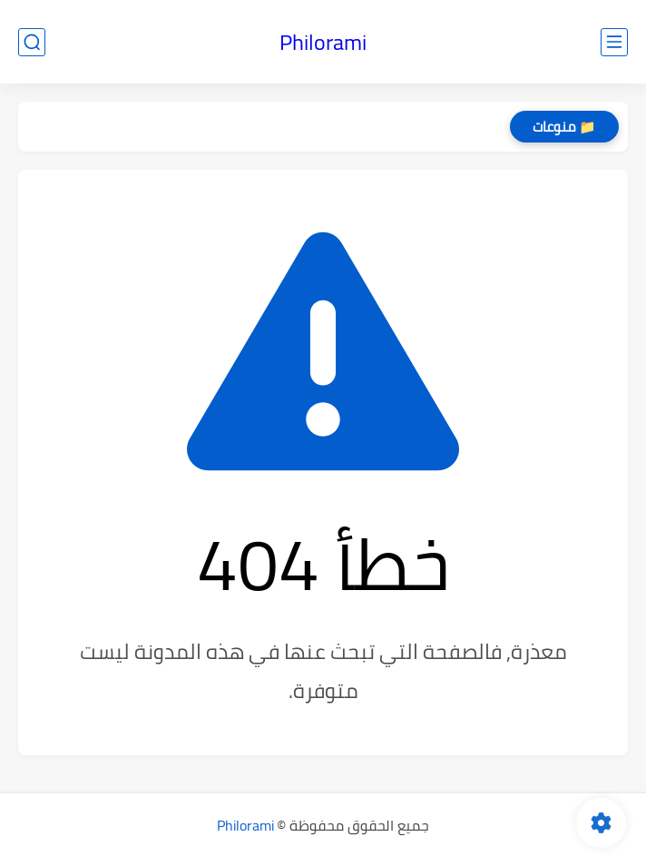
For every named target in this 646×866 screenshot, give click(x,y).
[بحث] (31, 42)
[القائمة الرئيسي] (614, 42)
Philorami (323, 42)
